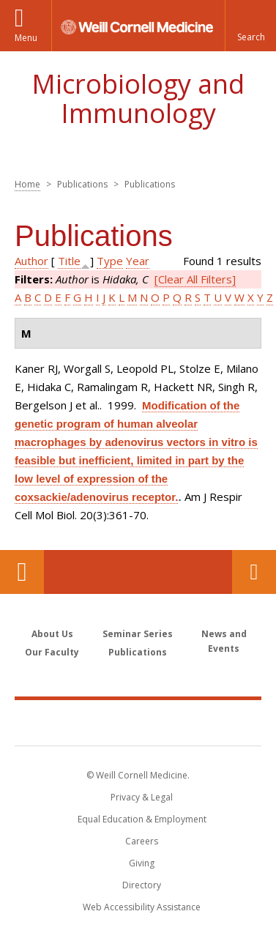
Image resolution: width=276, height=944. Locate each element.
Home (27, 184)
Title (69, 260)
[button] (250, 25)
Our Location (22, 572)
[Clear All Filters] (195, 279)
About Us (52, 634)
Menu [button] (26, 37)
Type (110, 260)
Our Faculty (52, 652)
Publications (137, 652)
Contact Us (254, 572)
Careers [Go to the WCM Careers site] (141, 841)
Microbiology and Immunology (138, 98)
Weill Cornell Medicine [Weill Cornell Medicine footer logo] (138, 722)
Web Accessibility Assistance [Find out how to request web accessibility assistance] (142, 907)
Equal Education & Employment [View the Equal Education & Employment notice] (142, 819)
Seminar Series (137, 634)
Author (31, 260)
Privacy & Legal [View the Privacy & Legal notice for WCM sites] (142, 797)
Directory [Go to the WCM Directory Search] (141, 885)
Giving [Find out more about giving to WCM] (141, 863)
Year (137, 260)
